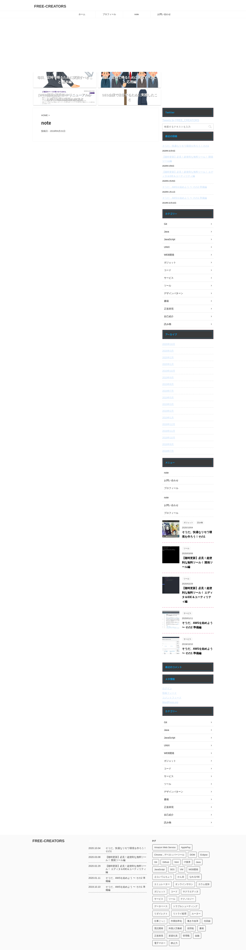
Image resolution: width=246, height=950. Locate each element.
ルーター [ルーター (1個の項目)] (196, 900)
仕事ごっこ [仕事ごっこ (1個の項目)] (159, 908)
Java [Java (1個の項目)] (198, 849)
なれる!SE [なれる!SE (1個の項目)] (194, 864)
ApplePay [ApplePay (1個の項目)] (185, 834)
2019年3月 (168, 391)
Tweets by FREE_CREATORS (180, 107)
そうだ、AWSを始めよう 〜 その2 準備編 (184, 174)
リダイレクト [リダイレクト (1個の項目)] (161, 900)
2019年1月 (168, 404)
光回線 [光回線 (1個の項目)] (207, 908)
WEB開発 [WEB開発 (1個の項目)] (193, 856)
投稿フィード (169, 680)
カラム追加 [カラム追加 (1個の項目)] (203, 871)
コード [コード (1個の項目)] (174, 878)
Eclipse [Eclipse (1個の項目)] (204, 841)
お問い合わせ (164, 14)
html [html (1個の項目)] (176, 849)
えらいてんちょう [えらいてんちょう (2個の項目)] (163, 864)
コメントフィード (171, 684)
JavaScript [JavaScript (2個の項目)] (159, 856)
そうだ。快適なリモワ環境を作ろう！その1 (185, 132)
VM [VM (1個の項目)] (181, 856)
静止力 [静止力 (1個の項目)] (174, 930)
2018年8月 (168, 431)
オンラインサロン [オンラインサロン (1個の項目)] (184, 871)
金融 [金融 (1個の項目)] (197, 922)
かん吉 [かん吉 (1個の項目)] (180, 864)
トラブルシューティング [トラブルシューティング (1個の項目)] (185, 893)
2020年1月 (168, 351)
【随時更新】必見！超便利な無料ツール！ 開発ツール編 (187, 145)
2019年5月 (168, 384)
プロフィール (109, 14)
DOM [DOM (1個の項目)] (192, 841)
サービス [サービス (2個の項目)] (158, 886)
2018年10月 (168, 424)
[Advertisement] (123, 44)
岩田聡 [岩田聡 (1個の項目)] (190, 915)
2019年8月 (168, 371)
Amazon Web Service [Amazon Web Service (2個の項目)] (165, 834)
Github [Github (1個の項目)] (165, 849)
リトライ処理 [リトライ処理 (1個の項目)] (179, 900)
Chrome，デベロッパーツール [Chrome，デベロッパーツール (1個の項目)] (169, 841)
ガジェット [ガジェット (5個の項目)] (159, 878)
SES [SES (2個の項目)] (172, 856)
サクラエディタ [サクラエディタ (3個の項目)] (190, 878)
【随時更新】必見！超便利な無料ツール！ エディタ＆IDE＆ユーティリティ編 (187, 161)
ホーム (82, 14)
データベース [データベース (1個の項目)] (161, 893)
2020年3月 (168, 337)
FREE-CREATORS (50, 6)
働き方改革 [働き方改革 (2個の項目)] (192, 908)
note (136, 14)
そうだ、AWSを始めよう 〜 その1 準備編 (184, 185)
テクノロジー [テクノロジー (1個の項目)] (187, 886)
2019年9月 (168, 364)
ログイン (167, 675)
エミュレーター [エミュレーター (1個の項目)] (162, 871)
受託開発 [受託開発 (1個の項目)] (158, 915)
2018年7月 (168, 438)
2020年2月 (168, 344)
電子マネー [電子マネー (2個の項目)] (159, 930)
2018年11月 (168, 418)
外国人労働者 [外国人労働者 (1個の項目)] (175, 915)
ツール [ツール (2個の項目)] (172, 886)
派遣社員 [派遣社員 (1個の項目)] (173, 922)
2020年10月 (168, 331)
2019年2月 (168, 398)
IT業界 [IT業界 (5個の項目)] (187, 849)
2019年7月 (168, 377)
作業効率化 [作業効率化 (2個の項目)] (176, 908)
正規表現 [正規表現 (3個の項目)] (158, 922)
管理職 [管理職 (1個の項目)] (186, 922)
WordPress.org (170, 689)
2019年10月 (168, 357)
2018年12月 (168, 411)
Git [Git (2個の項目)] (155, 849)
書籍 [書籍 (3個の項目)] (201, 915)
